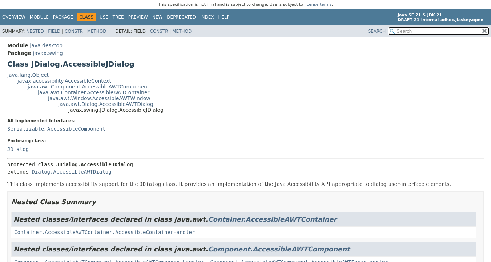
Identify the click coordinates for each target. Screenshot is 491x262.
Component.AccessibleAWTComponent (279, 249)
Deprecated (181, 17)
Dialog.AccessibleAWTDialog (71, 172)
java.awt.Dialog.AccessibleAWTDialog (105, 104)
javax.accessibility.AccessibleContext (64, 81)
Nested (35, 31)
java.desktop (46, 45)
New (157, 17)
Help (224, 17)
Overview (13, 17)
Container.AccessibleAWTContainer (272, 219)
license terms (318, 4)
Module (39, 17)
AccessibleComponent (76, 129)
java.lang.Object (28, 75)
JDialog (18, 149)
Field (54, 31)
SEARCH (377, 31)
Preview (138, 17)
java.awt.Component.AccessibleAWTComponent (88, 87)
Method (96, 31)
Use (104, 17)
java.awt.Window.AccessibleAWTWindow (99, 98)
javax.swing (48, 53)
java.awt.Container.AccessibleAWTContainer (93, 92)
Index (207, 17)
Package (63, 17)
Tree (118, 17)
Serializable (25, 129)
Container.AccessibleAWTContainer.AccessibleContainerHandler (104, 232)
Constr (74, 31)
